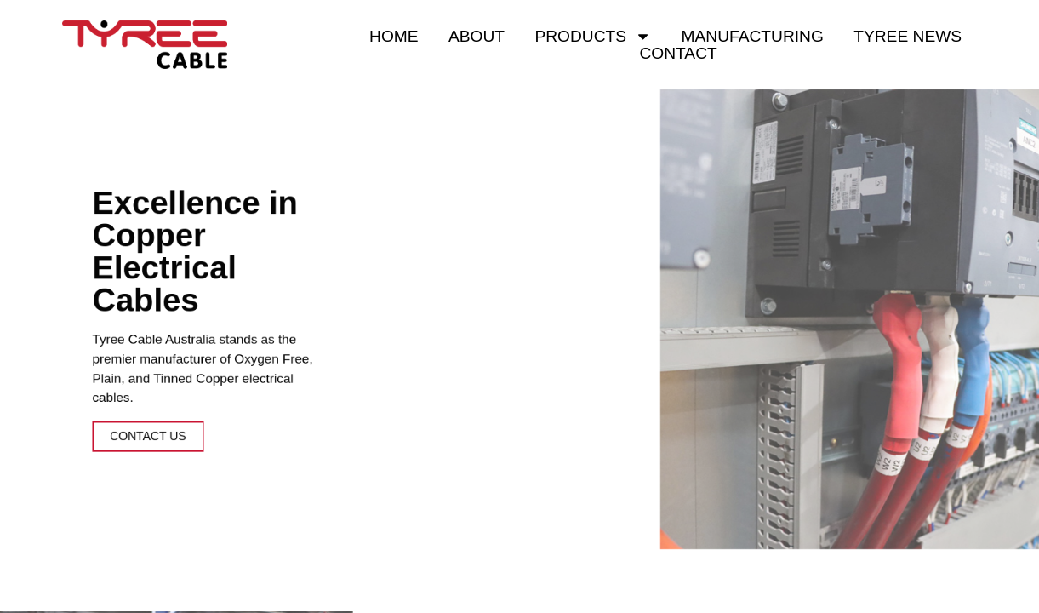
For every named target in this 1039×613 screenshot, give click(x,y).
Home (394, 36)
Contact (677, 53)
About (476, 36)
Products (592, 36)
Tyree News (907, 36)
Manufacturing (753, 36)
